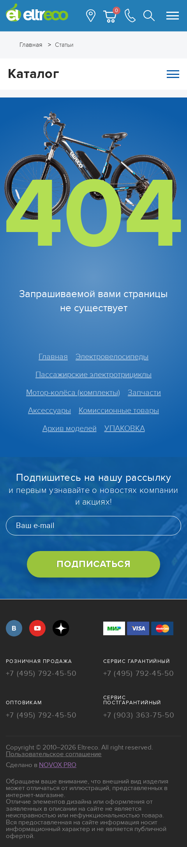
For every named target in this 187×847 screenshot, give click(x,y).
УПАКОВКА (124, 428)
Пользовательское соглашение (54, 754)
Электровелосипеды (112, 356)
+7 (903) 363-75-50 (139, 715)
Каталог (93, 74)
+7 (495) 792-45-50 (41, 674)
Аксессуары (49, 410)
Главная (53, 356)
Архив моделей (69, 428)
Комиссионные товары (119, 410)
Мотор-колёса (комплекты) (73, 392)
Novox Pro (57, 765)
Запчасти (144, 392)
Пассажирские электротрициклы (93, 374)
